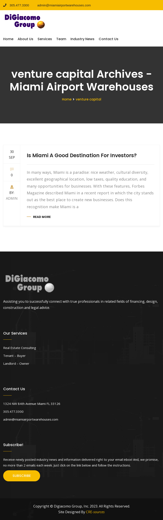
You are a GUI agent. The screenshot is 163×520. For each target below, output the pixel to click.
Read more (42, 217)
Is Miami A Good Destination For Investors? (82, 155)
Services (45, 39)
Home (8, 39)
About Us (25, 39)
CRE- (95, 512)
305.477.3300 (16, 5)
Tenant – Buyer (14, 355)
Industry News (82, 39)
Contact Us (108, 39)
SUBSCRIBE (22, 475)
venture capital (88, 99)
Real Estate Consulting (19, 348)
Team (61, 39)
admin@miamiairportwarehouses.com (62, 5)
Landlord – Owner (16, 363)
